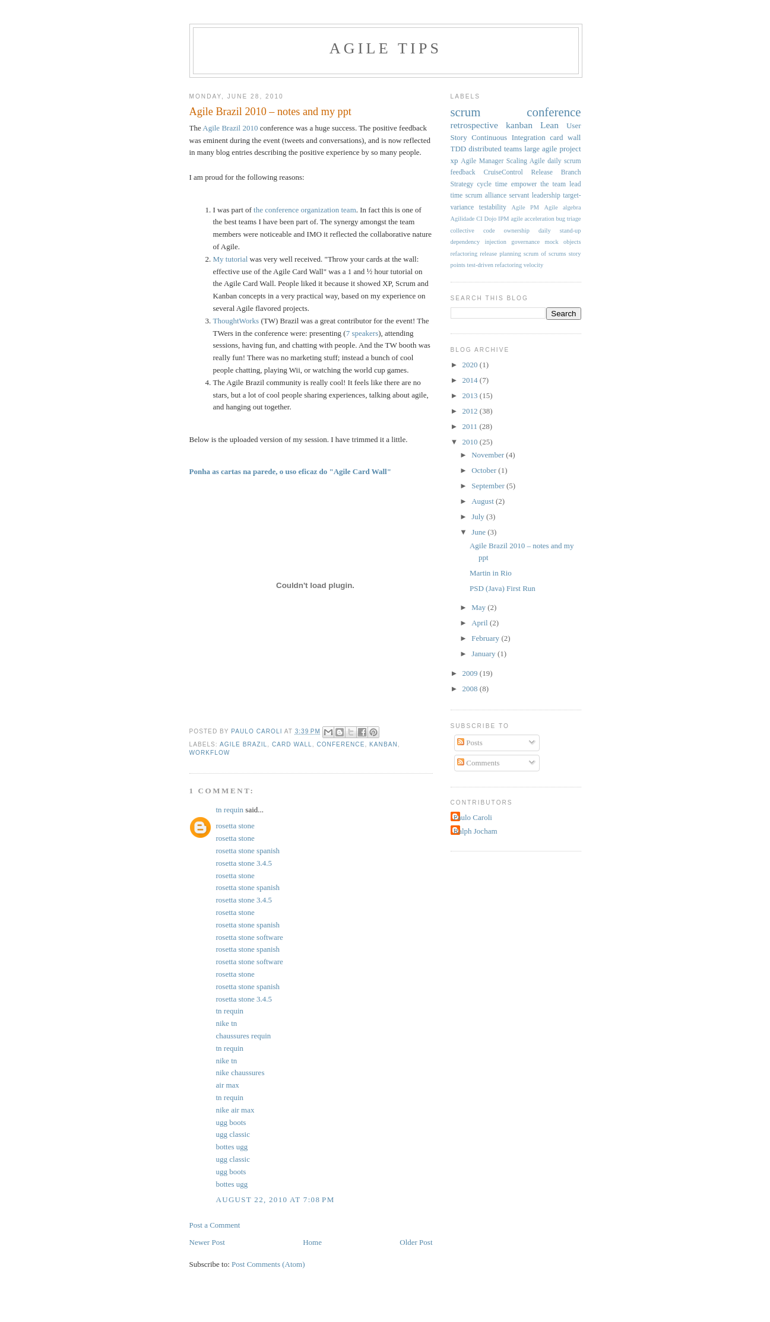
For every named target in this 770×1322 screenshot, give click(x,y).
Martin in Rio (491, 572)
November (488, 454)
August (483, 501)
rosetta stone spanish (248, 850)
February (486, 638)
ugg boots (231, 1122)
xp (454, 160)
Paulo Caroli (473, 817)
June (479, 531)
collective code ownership (490, 230)
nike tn (226, 1023)
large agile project (552, 148)
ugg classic (233, 1134)
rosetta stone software (249, 937)
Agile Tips (385, 48)
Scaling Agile (525, 161)
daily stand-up (559, 230)
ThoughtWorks (236, 320)
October (484, 470)
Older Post (416, 1242)
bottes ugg (232, 1146)
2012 (471, 410)
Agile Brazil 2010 (230, 127)
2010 (471, 441)
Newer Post (207, 1242)
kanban (383, 744)
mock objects (563, 242)
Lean (549, 125)
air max (227, 1085)
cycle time (492, 184)
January (484, 653)
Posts (470, 742)
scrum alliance (485, 195)
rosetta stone (235, 825)
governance (525, 242)
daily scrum (564, 161)
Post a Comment (214, 1225)
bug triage (568, 218)
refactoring (464, 253)
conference (340, 744)
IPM (503, 218)
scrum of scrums (545, 253)
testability (492, 207)
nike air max (235, 1109)
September (488, 485)
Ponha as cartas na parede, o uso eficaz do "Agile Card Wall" (290, 471)
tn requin (230, 809)
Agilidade (463, 218)
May (479, 607)
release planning (500, 253)
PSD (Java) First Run (502, 588)
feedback (463, 172)
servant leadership (534, 195)
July (478, 516)
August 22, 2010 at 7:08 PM (275, 1199)
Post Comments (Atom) (268, 1264)
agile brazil (243, 744)
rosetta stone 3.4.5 (244, 863)
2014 (471, 380)
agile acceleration (532, 218)
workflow (209, 752)
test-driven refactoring (494, 265)
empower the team (538, 184)
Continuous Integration (508, 137)
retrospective (475, 125)
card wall (292, 744)
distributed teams (495, 148)
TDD (459, 148)
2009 (471, 673)
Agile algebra (562, 207)
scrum (466, 112)
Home (312, 1242)
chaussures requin (243, 1035)
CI (479, 218)
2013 (471, 395)
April (480, 622)
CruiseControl (503, 172)
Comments (478, 762)
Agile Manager (482, 161)
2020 (471, 364)
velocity (533, 265)
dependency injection (478, 242)
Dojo (490, 218)
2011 (471, 426)
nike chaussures (240, 1072)
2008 (471, 688)
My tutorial (230, 259)
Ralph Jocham (476, 831)
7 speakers (362, 333)
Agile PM (525, 207)
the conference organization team (305, 209)
